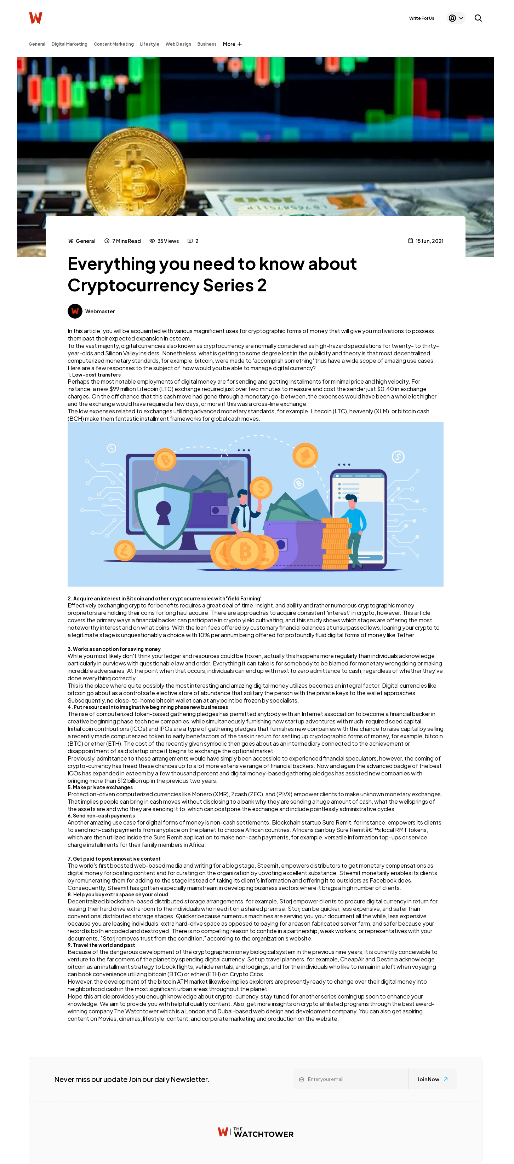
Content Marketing (114, 44)
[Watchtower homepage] (256, 1132)
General (37, 44)
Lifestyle (149, 44)
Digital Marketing (69, 44)
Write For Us (421, 18)
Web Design (178, 44)
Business (207, 44)
